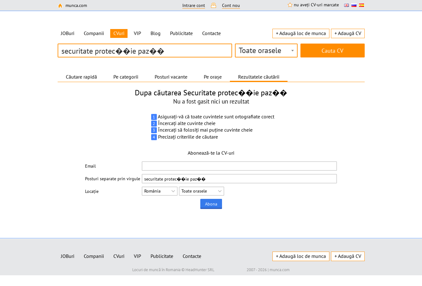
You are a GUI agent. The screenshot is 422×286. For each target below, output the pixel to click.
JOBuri (67, 33)
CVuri (118, 256)
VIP (137, 33)
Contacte (211, 33)
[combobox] (266, 50)
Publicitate (181, 33)
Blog (156, 33)
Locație (92, 191)
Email (90, 166)
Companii (94, 33)
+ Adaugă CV (347, 33)
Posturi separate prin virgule (112, 179)
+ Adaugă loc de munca (301, 33)
